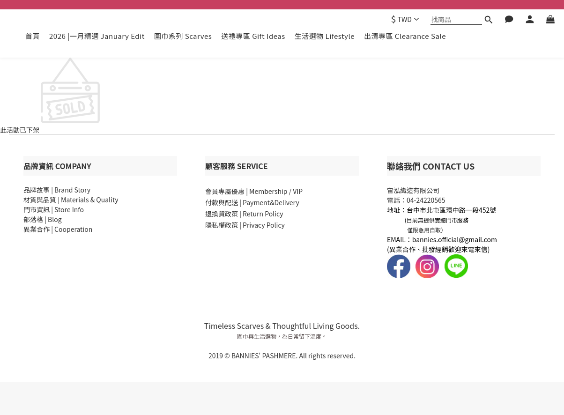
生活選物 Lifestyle (325, 36)
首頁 (32, 36)
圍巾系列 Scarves (183, 36)
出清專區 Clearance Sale (405, 36)
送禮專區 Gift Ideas (253, 36)
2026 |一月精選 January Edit (97, 36)
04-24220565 (426, 200)
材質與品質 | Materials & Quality (70, 199)
